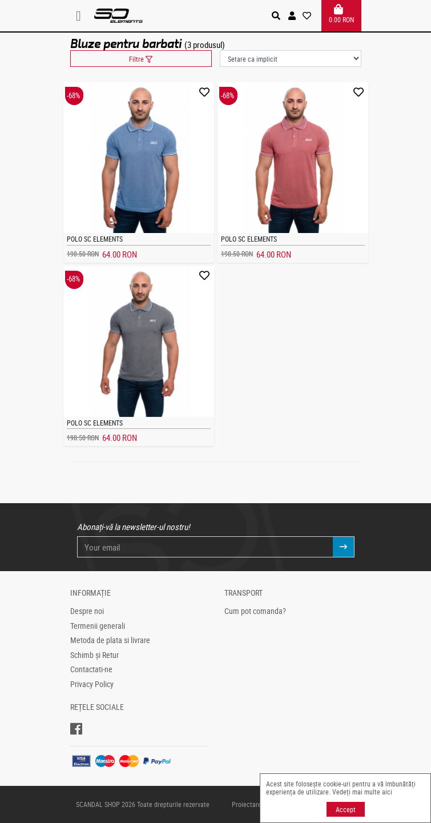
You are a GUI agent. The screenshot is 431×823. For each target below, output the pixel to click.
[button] (292, 15)
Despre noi (87, 611)
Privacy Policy (92, 684)
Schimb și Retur (94, 655)
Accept (346, 809)
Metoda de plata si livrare (110, 640)
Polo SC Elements (95, 238)
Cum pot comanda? (255, 611)
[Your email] (205, 546)
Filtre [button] (140, 58)
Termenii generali (97, 626)
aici (387, 791)
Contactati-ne (91, 669)
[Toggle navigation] (82, 16)
